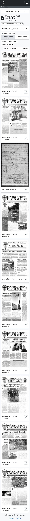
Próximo (18, 518)
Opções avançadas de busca (12, 28)
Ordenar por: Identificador (9, 41)
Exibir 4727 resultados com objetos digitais (16, 48)
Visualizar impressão (8, 33)
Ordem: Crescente (7, 44)
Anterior (11, 518)
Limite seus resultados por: (15, 11)
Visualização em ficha (8, 37)
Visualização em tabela (22, 37)
